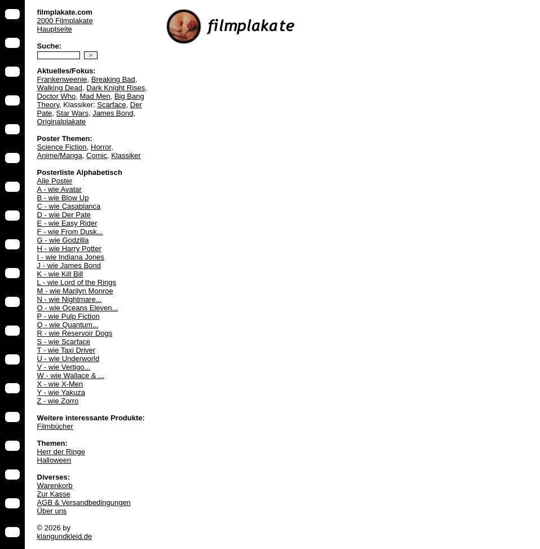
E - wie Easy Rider (67, 223)
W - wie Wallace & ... (70, 375)
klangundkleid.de (64, 536)
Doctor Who (56, 96)
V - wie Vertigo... (64, 367)
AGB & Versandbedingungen (84, 502)
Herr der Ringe (61, 451)
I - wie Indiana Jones (70, 257)
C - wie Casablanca (69, 206)
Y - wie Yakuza (61, 392)
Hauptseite (54, 29)
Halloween (54, 460)
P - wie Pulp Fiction (68, 316)
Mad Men (94, 96)
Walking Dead (59, 88)
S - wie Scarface (64, 341)
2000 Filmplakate (65, 20)
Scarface (111, 104)
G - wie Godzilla (63, 240)
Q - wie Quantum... (68, 324)
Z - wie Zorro (58, 401)
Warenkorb (55, 485)
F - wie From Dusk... (70, 231)
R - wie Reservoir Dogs (75, 333)
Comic (96, 155)
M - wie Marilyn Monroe (75, 291)
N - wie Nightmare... (69, 299)
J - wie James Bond (69, 265)
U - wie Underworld (68, 358)
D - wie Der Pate (64, 214)
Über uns (52, 511)
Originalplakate (61, 121)
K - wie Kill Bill (60, 274)
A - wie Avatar (59, 189)
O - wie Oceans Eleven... (77, 308)
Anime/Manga (59, 155)
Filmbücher (55, 426)
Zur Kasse (53, 494)
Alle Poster (55, 181)
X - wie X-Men (60, 384)
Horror (101, 147)
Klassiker (126, 155)
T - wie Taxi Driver (66, 350)
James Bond (112, 113)
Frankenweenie (62, 79)
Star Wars (72, 113)
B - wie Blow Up (63, 198)
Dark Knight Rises (115, 88)
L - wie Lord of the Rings (76, 282)
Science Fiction (62, 147)
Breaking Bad (113, 79)
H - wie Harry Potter (69, 248)
